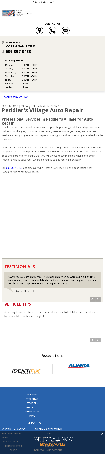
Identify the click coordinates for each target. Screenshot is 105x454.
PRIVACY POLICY (32, 335)
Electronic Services (11, 382)
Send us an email (22, 419)
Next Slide (98, 222)
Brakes (5, 361)
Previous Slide (92, 222)
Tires (59, 382)
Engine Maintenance (12, 390)
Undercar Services (43, 390)
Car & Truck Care (10, 365)
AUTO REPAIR (32, 322)
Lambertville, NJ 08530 (48, 106)
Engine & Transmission (13, 386)
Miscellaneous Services (46, 378)
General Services (42, 361)
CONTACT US (32, 331)
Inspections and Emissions (48, 373)
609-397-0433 (18, 51)
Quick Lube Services (43, 382)
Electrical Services (11, 378)
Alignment (19, 352)
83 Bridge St (28, 106)
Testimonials (19, 190)
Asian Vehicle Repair (11, 357)
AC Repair (6, 352)
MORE (32, 339)
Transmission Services (45, 386)
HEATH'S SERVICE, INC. (15, 97)
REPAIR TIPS (32, 326)
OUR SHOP (32, 318)
